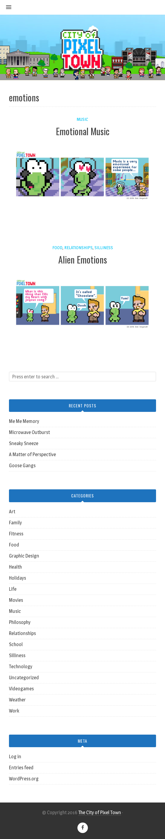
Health (15, 567)
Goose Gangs (22, 465)
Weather (17, 700)
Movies (16, 600)
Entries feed (21, 768)
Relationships (78, 247)
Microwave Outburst (29, 432)
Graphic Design (24, 556)
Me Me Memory (24, 421)
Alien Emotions (82, 259)
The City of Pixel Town (99, 812)
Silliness (103, 247)
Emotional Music (82, 131)
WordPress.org (24, 779)
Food (57, 247)
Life (12, 589)
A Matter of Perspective (32, 454)
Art (12, 511)
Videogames (21, 689)
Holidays (17, 578)
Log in (15, 756)
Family (15, 523)
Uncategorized (24, 677)
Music (82, 119)
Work (14, 711)
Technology (20, 666)
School (16, 644)
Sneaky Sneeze (23, 443)
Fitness (16, 534)
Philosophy (19, 622)
